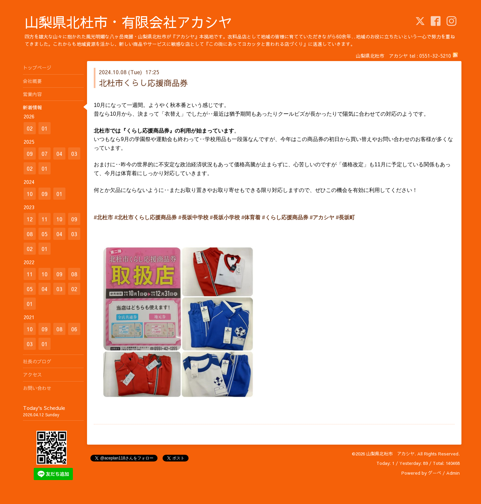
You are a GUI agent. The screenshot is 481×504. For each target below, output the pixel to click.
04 (59, 153)
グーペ (434, 473)
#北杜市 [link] (103, 217)
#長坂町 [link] (345, 217)
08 (30, 233)
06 (74, 329)
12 (30, 219)
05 (44, 233)
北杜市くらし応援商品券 (143, 82)
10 (30, 193)
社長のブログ (37, 361)
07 (44, 153)
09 (30, 153)
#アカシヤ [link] (322, 217)
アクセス (32, 374)
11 (44, 219)
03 (74, 153)
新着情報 (32, 107)
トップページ (37, 67)
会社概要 (32, 81)
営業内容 (32, 94)
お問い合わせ (37, 388)
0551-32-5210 (435, 55)
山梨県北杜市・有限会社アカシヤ (128, 21)
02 (30, 128)
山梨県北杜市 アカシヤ (390, 454)
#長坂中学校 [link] (193, 217)
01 (44, 128)
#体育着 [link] (250, 217)
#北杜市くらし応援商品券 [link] (145, 217)
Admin (453, 473)
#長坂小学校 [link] (225, 217)
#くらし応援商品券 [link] (285, 217)
